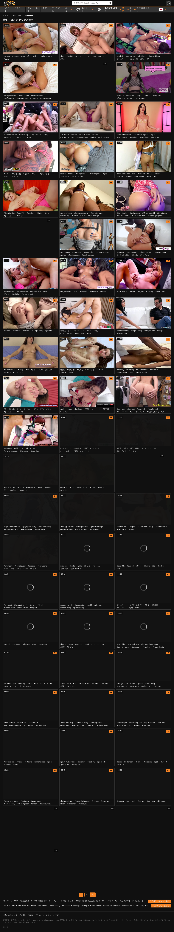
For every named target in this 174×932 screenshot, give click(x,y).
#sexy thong (64, 216)
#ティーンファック (137, 412)
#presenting (43, 644)
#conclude (146, 647)
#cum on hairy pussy (82, 801)
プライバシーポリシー (44, 915)
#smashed (16, 331)
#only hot (33, 608)
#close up (63, 487)
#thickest (141, 174)
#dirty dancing (122, 137)
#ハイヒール (79, 333)
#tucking (161, 566)
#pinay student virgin (67, 762)
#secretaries (134, 686)
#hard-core (130, 95)
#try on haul (144, 137)
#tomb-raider (88, 252)
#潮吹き (63, 373)
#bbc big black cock (124, 725)
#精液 (71, 373)
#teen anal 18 (139, 177)
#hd (27, 370)
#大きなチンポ (27, 294)
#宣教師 (106, 409)
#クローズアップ (45, 370)
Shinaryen (77, 905)
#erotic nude (64, 725)
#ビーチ (57, 901)
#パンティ (20, 216)
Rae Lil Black (42, 905)
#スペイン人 (121, 451)
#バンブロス (14, 177)
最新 (129, 9)
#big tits (39, 213)
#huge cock (157, 95)
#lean (34, 644)
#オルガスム (24, 901)
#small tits (133, 137)
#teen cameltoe (26, 529)
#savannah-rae (22, 98)
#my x (119, 569)
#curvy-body (130, 801)
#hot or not (8, 448)
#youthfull (20, 213)
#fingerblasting (22, 291)
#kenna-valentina (37, 95)
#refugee (95, 801)
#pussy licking (78, 608)
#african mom (122, 373)
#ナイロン (48, 901)
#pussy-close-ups (10, 95)
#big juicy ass (135, 213)
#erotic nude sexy (66, 723)
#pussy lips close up (11, 529)
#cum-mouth (65, 252)
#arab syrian (83, 804)
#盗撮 (156, 762)
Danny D (85, 905)
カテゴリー (16, 15)
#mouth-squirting (18, 56)
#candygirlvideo (66, 213)
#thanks (147, 566)
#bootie (6, 174)
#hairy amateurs (66, 801)
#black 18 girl (151, 177)
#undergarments (160, 252)
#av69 (89, 605)
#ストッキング (107, 901)
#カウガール (84, 451)
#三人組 (91, 901)
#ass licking (23, 135)
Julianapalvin (127, 905)
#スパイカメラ (122, 412)
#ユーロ (93, 487)
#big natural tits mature (149, 644)
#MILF (78, 901)
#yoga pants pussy (29, 527)
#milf (75, 291)
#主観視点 (77, 448)
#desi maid (105, 801)
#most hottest (22, 608)
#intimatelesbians (10, 135)
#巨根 (105, 174)
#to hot (32, 605)
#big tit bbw (121, 644)
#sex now (161, 723)
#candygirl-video (82, 527)
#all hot (17, 448)
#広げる (20, 373)
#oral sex (63, 566)
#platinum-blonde (153, 56)
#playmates (157, 686)
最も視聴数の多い (141, 9)
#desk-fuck (141, 409)
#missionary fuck (135, 723)
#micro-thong (24, 95)
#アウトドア (129, 901)
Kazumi (136, 905)
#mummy (149, 291)
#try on (153, 135)
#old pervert (71, 804)
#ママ (137, 608)
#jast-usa (141, 801)
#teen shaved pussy (11, 801)
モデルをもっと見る (161, 906)
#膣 (5, 409)
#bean (62, 804)
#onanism (30, 213)
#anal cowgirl (122, 723)
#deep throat (30, 487)
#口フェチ (102, 56)
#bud (62, 56)
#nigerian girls (41, 725)
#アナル (35, 174)
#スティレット (9, 569)
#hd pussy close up (81, 213)
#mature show (122, 527)
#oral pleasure (140, 98)
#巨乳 (45, 291)
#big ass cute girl (153, 174)
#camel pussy (150, 684)
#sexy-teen (121, 409)
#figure (132, 527)
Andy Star (6, 905)
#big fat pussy (162, 213)
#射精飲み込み (35, 291)
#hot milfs (28, 762)
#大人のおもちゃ (24, 686)
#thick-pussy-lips (81, 529)
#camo (70, 174)
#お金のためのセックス (155, 412)
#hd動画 (69, 56)
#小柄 (29, 137)
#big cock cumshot (143, 95)
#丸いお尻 (134, 59)
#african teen (33, 723)
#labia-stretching (66, 529)
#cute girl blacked (123, 174)
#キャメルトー (80, 56)
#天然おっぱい (65, 331)
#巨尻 (6, 177)
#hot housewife (161, 527)
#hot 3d (25, 448)
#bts (154, 566)
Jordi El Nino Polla (18, 905)
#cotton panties (102, 725)
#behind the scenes (124, 135)
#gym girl (130, 566)
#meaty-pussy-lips (67, 527)
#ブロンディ (23, 490)
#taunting (21, 684)
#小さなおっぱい (123, 255)
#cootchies (25, 801)
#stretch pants (84, 135)
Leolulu (99, 905)
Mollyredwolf (115, 905)
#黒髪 (62, 686)
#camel (95, 135)
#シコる (70, 647)
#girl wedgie (145, 686)
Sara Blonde (31, 905)
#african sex (154, 370)
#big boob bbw (133, 644)
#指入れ (63, 59)
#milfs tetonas (39, 762)
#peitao (63, 255)
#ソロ (47, 213)
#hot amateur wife (20, 605)
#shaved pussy (20, 566)
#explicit (91, 725)
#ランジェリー (145, 255)
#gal (134, 174)
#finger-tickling (32, 56)
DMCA (30, 915)
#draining (7, 684)
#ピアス (26, 174)
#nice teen (98, 605)
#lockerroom (128, 762)
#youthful (48, 331)
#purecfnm (148, 762)
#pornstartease (132, 252)
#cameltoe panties (78, 216)
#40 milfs (7, 765)
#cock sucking (18, 487)
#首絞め (48, 487)
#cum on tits (160, 291)
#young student (36, 801)
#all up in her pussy (11, 451)
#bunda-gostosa (88, 255)
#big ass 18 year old (124, 177)
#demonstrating (122, 331)
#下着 (87, 644)
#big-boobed (161, 801)
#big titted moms (123, 647)
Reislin (92, 905)
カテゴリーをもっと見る (159, 901)
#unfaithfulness (46, 56)
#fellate (132, 291)
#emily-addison (45, 98)
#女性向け (64, 569)
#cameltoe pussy (97, 213)
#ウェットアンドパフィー (43, 409)
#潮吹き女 (70, 370)
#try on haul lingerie (141, 135)
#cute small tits (9, 608)
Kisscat (106, 905)
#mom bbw (136, 647)
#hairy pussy (121, 529)
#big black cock (141, 370)
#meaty (19, 762)
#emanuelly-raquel (102, 252)
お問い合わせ (8, 915)
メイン (5, 15)
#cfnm (119, 762)
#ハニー (101, 370)
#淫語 (76, 451)
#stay (151, 527)
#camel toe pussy (44, 527)
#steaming (35, 451)
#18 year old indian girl (68, 135)
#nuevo (15, 765)
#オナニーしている (98, 644)
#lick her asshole (123, 216)
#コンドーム (121, 608)
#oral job (120, 56)
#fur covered (142, 527)
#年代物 (34, 901)
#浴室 (40, 901)
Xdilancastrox (66, 905)
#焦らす (101, 487)
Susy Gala (144, 905)
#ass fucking (42, 566)
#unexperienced (81, 174)
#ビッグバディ (145, 59)
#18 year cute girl (148, 213)
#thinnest (26, 644)
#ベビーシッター (68, 901)
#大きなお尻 (16, 174)
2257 (57, 915)
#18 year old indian (67, 137)
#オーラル (92, 56)
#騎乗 (40, 487)
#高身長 (80, 370)
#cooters (7, 331)
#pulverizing (34, 448)
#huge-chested (65, 291)
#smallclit (81, 762)
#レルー (34, 370)
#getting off (8, 566)
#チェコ (87, 566)
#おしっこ (139, 901)
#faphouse (16, 644)
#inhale (69, 409)
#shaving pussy (9, 804)
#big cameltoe (40, 529)
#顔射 (89, 333)
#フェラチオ (44, 174)
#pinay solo (101, 762)
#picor (49, 762)
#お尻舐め (15, 294)
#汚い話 (7, 294)
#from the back (9, 723)
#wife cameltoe (103, 137)
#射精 (147, 605)
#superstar (94, 291)
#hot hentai (24, 451)
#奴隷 (84, 901)
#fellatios (120, 95)
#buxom (7, 56)
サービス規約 (20, 915)
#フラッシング (35, 135)
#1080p (20, 370)
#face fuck (121, 98)
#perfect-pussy (9, 98)
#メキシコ (132, 451)
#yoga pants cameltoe (12, 527)
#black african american (12, 725)
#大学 (16, 901)
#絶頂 (79, 566)
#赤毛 (46, 135)
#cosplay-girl (76, 252)
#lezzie (6, 59)
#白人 (156, 448)
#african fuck (28, 725)
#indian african (141, 373)
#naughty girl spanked (155, 216)
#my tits (132, 529)
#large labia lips (93, 216)
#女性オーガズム (76, 569)
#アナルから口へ (10, 490)
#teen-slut (131, 409)
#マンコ (20, 412)
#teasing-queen (74, 255)
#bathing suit (130, 56)
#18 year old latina (138, 216)
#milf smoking (9, 762)
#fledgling (141, 56)
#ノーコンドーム (66, 333)
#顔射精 (105, 684)
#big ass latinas (82, 137)
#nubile (93, 137)
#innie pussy (75, 765)
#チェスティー (65, 412)
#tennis (138, 762)
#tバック (164, 762)
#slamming (155, 137)
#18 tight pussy (37, 331)
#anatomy (91, 762)
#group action (80, 605)
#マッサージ (7, 901)
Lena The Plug (54, 905)
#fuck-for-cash (152, 409)
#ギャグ (33, 569)
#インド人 (119, 901)
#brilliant (26, 331)
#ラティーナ (146, 448)
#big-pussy (151, 801)
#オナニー (20, 137)
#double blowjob (66, 605)
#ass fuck (7, 487)
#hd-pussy (34, 98)
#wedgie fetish (122, 684)
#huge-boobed (9, 291)
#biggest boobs (158, 647)
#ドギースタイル (136, 605)
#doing (129, 98)
